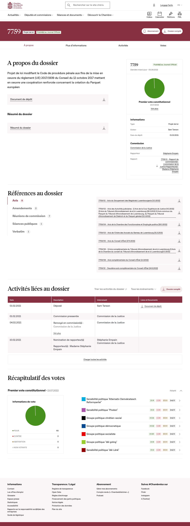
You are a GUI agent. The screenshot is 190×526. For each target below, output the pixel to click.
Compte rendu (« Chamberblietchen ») (113, 492)
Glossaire (11, 495)
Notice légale (57, 502)
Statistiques (12, 502)
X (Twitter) (145, 499)
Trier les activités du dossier (109, 289)
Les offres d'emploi (15, 492)
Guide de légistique (15, 515)
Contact (10, 489)
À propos (28, 45)
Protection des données (62, 506)
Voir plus (154, 108)
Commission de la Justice (141, 148)
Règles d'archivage (59, 495)
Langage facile (166, 5)
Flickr (143, 492)
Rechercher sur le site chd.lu (88, 5)
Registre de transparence (62, 489)
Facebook (145, 489)
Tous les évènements (142, 289)
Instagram (145, 495)
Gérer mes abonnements (107, 489)
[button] (132, 400)
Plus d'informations (76, 45)
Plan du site (57, 509)
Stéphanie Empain (170, 153)
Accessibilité (12, 506)
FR (179, 5)
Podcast (100, 495)
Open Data (56, 492)
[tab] (43, 201)
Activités (123, 45)
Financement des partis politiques (66, 499)
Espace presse (13, 499)
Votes (163, 45)
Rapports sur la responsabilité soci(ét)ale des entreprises (25, 510)
